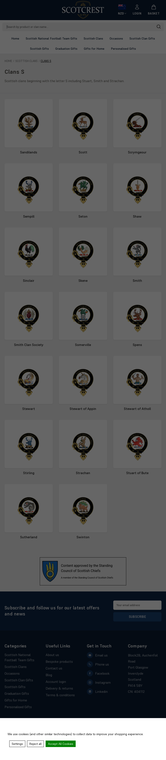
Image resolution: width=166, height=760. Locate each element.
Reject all (35, 744)
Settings (17, 744)
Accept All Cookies (60, 744)
